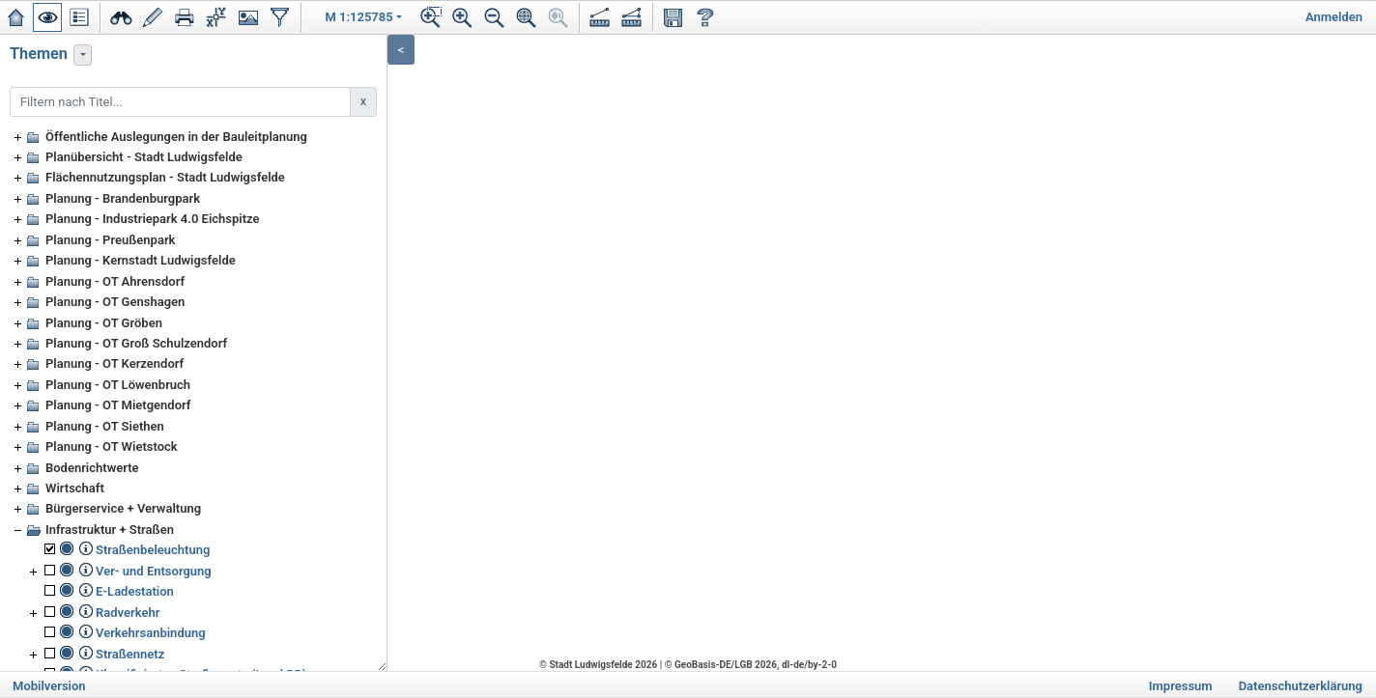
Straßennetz (130, 654)
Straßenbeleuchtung (153, 550)
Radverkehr (127, 612)
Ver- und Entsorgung (154, 571)
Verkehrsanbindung (151, 633)
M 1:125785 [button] (359, 17)
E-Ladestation (135, 591)
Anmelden (1333, 17)
